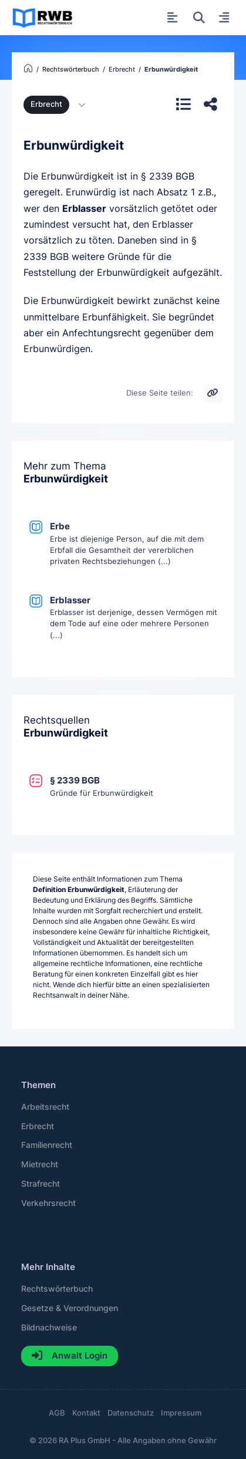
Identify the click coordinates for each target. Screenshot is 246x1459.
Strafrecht (40, 1183)
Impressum (181, 1413)
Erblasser (84, 208)
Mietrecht (39, 1164)
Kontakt (86, 1413)
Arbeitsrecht (45, 1107)
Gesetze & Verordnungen (69, 1308)
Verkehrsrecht (48, 1203)
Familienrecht (46, 1145)
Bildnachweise (49, 1327)
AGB (57, 1413)
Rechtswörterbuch (57, 1288)
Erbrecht (46, 104)
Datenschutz (130, 1413)
